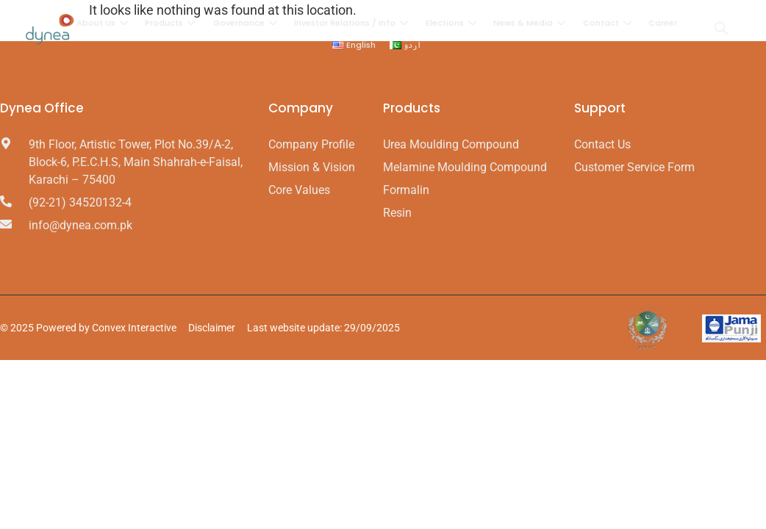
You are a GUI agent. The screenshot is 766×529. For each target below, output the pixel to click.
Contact (607, 23)
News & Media (530, 23)
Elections (452, 23)
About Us (104, 23)
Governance (247, 23)
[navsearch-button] (721, 29)
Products (173, 23)
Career (661, 23)
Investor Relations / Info (353, 23)
